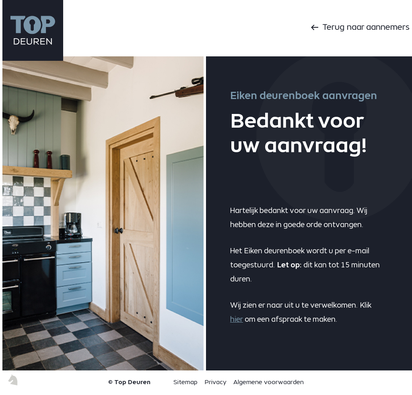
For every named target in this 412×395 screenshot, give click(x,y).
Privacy (215, 381)
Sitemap (185, 381)
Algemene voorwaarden (268, 381)
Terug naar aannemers (366, 27)
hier (236, 319)
